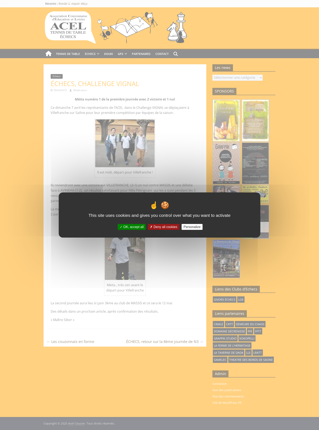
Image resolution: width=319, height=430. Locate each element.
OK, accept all (132, 227)
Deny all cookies (163, 227)
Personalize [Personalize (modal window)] (192, 227)
